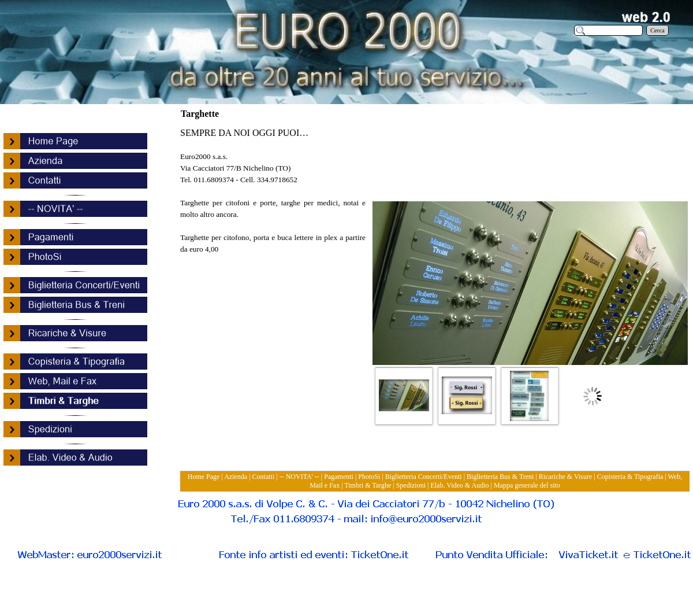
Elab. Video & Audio (459, 485)
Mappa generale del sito (527, 485)
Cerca (657, 30)
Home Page (204, 477)
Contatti (263, 477)
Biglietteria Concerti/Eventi (423, 477)
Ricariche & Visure (565, 477)
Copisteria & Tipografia (630, 477)
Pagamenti (338, 477)
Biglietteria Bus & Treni (500, 477)
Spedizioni (411, 485)
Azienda (235, 477)
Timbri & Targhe (367, 485)
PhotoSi (369, 477)
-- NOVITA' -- (299, 477)
